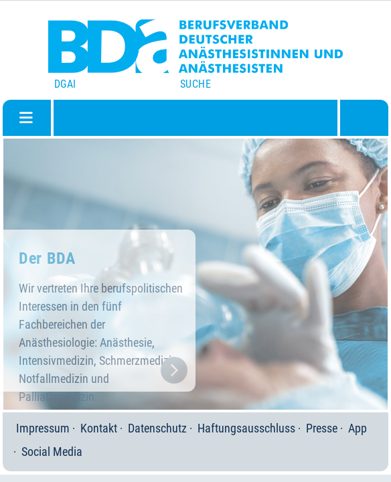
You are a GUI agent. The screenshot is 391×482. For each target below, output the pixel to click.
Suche (195, 84)
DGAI (65, 84)
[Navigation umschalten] (26, 118)
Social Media (51, 452)
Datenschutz (157, 428)
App (357, 428)
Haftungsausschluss (246, 428)
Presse (321, 428)
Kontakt (98, 428)
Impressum (43, 428)
